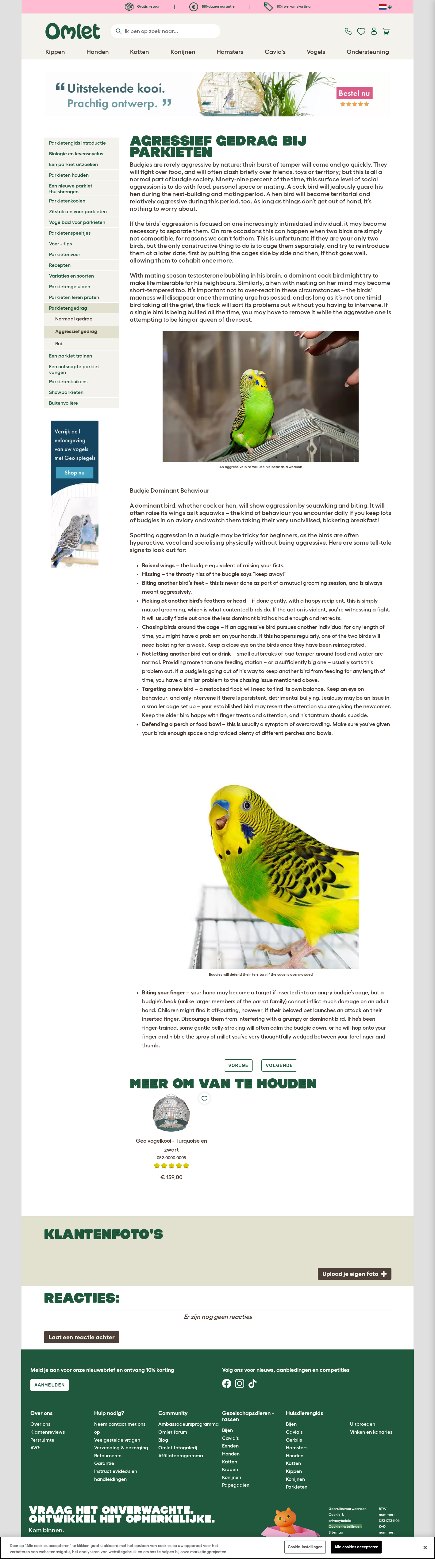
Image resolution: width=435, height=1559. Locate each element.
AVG (35, 1447)
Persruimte (42, 1440)
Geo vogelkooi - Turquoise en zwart (171, 1149)
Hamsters (296, 1447)
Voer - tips (60, 243)
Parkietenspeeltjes (69, 233)
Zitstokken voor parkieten (78, 211)
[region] (217, 1548)
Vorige (238, 1065)
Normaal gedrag (74, 318)
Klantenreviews (47, 1432)
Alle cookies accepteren (356, 1547)
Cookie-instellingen (345, 1526)
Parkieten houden (69, 175)
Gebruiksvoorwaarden (348, 1509)
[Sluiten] (425, 1547)
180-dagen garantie (212, 6)
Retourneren (107, 1455)
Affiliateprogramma (180, 1455)
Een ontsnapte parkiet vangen (74, 369)
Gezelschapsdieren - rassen (248, 1416)
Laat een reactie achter (81, 1337)
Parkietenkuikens (68, 381)
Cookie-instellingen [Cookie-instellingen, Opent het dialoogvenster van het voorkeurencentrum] (305, 1547)
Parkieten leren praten (74, 297)
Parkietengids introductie (77, 143)
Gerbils (294, 1440)
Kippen (230, 1469)
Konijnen (231, 1477)
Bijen (227, 1430)
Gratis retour (142, 6)
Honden (231, 1453)
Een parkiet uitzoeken (73, 164)
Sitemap (336, 1532)
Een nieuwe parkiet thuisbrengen (70, 188)
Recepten (60, 265)
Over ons (40, 1424)
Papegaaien (235, 1485)
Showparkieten (66, 392)
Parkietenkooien (67, 200)
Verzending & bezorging (121, 1447)
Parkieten (296, 1486)
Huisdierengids (304, 1413)
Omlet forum (172, 1432)
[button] (345, 1413)
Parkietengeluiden (69, 286)
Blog (163, 1440)
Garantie (104, 1463)
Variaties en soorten (71, 275)
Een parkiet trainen (70, 355)
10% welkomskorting (287, 6)
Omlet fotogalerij (177, 1447)
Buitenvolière (63, 403)
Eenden (230, 1445)
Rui (58, 343)
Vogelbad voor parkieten (77, 222)
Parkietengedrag (68, 308)
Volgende (279, 1065)
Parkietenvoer (64, 254)
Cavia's (230, 1438)
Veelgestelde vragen (117, 1440)
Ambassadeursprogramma (188, 1424)
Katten (229, 1461)
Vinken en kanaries (371, 1432)
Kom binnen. (46, 1530)
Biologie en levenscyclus (76, 153)
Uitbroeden (362, 1424)
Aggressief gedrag (76, 331)
